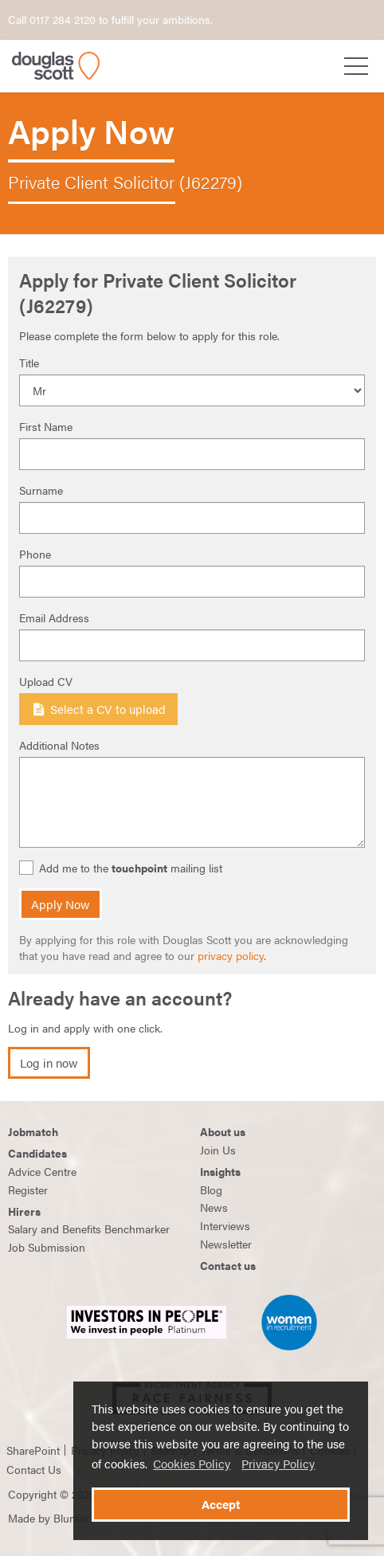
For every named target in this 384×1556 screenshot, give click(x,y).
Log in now (49, 1063)
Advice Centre (42, 1171)
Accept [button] (221, 1504)
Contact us (228, 1265)
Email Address (54, 617)
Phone (35, 554)
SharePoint (33, 1450)
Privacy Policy (278, 1463)
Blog (211, 1189)
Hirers (24, 1211)
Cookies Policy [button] (191, 1463)
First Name (45, 426)
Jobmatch (33, 1131)
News (214, 1207)
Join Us (218, 1150)
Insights (220, 1171)
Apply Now (60, 904)
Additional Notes (59, 745)
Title (29, 362)
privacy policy (231, 955)
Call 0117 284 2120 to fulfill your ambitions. (110, 19)
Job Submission (46, 1247)
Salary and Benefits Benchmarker (89, 1229)
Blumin (70, 1518)
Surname (41, 490)
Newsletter (226, 1244)
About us (222, 1131)
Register (28, 1189)
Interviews (225, 1225)
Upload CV (45, 681)
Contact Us (33, 1469)
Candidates (37, 1153)
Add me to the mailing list (122, 868)
